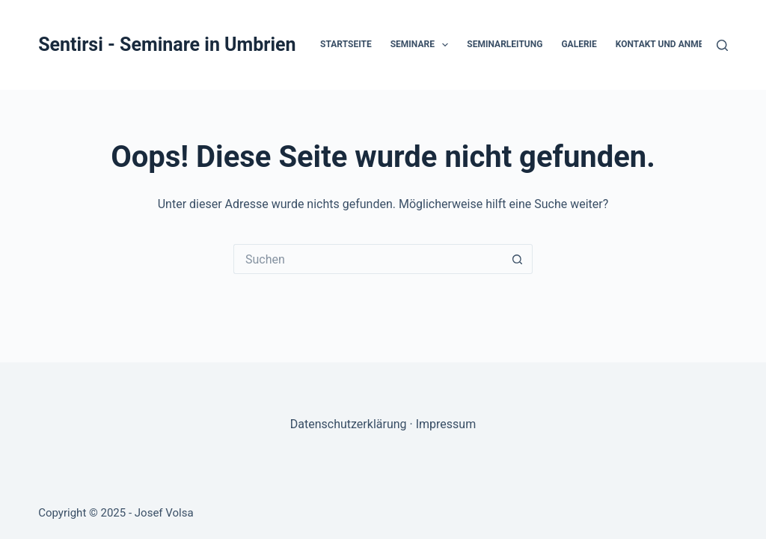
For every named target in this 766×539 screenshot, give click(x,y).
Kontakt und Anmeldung (674, 44)
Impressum (446, 424)
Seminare (422, 45)
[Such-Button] (518, 259)
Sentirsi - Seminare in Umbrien (166, 44)
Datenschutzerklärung (348, 424)
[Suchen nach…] (368, 259)
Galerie (578, 44)
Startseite (346, 44)
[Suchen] (722, 45)
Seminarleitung (504, 44)
